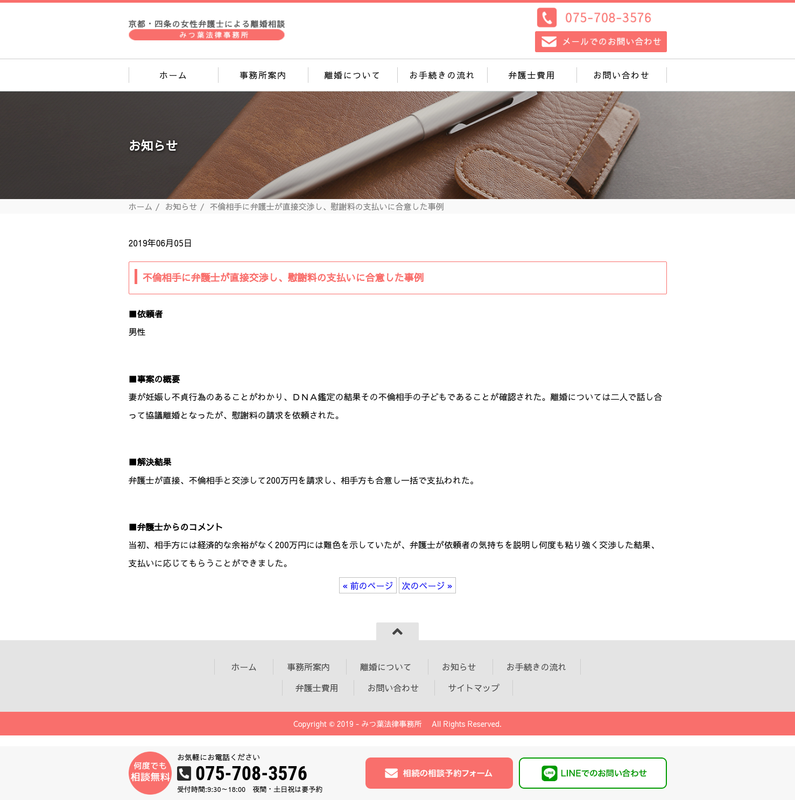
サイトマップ (473, 687)
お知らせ (181, 206)
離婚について (352, 75)
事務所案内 (263, 75)
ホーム (173, 75)
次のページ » (427, 585)
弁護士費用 (531, 75)
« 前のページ (367, 585)
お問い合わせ (621, 75)
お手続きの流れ (442, 75)
